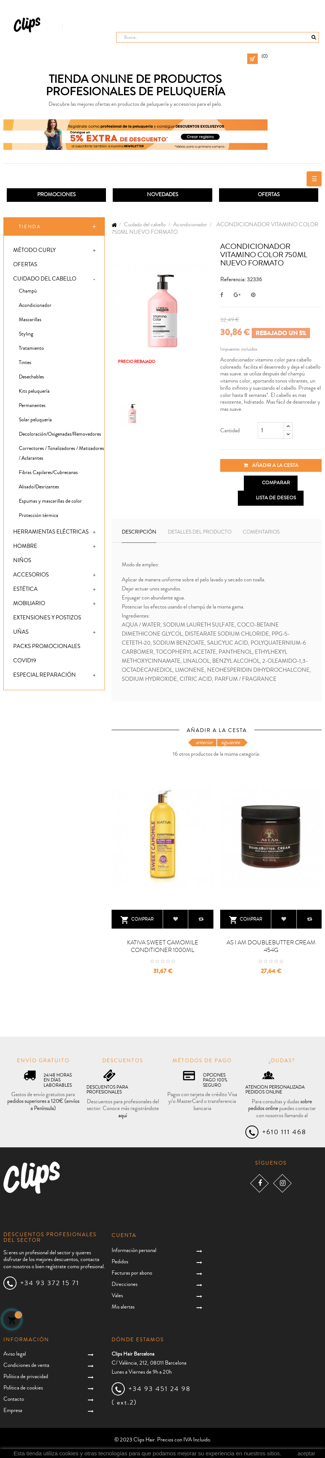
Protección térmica (38, 515)
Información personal (134, 1250)
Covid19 (24, 661)
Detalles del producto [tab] (199, 532)
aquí (122, 1115)
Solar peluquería (35, 420)
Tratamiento (31, 348)
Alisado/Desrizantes (39, 487)
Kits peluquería (34, 391)
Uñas (21, 632)
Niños (22, 560)
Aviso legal (14, 1354)
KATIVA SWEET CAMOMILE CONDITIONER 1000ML (162, 946)
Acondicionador (35, 305)
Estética (25, 589)
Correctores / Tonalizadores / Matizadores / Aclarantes (61, 453)
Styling (26, 334)
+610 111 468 (284, 1132)
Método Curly (34, 250)
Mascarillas (30, 319)
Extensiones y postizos (47, 618)
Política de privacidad (25, 1376)
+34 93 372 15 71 (49, 1283)
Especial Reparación (44, 675)
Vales (117, 1295)
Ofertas (25, 264)
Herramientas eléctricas (51, 532)
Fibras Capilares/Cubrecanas (48, 472)
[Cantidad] (271, 430)
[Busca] (217, 37)
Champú (28, 291)
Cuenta (124, 1235)
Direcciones (125, 1284)
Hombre (25, 546)
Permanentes (32, 405)
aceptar (306, 1453)
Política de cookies (23, 1388)
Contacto (13, 1399)
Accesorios (31, 575)
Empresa (12, 1410)
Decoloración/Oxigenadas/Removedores (60, 434)
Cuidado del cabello (44, 279)
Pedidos (120, 1262)
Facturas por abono (132, 1273)
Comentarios (261, 532)
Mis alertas (123, 1307)
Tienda (30, 226)
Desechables (31, 377)
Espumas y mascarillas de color (50, 501)
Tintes (25, 362)
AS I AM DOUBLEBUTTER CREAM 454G (271, 946)
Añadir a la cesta (270, 465)
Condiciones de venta (26, 1365)
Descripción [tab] (139, 532)
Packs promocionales (46, 646)
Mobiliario (29, 603)
